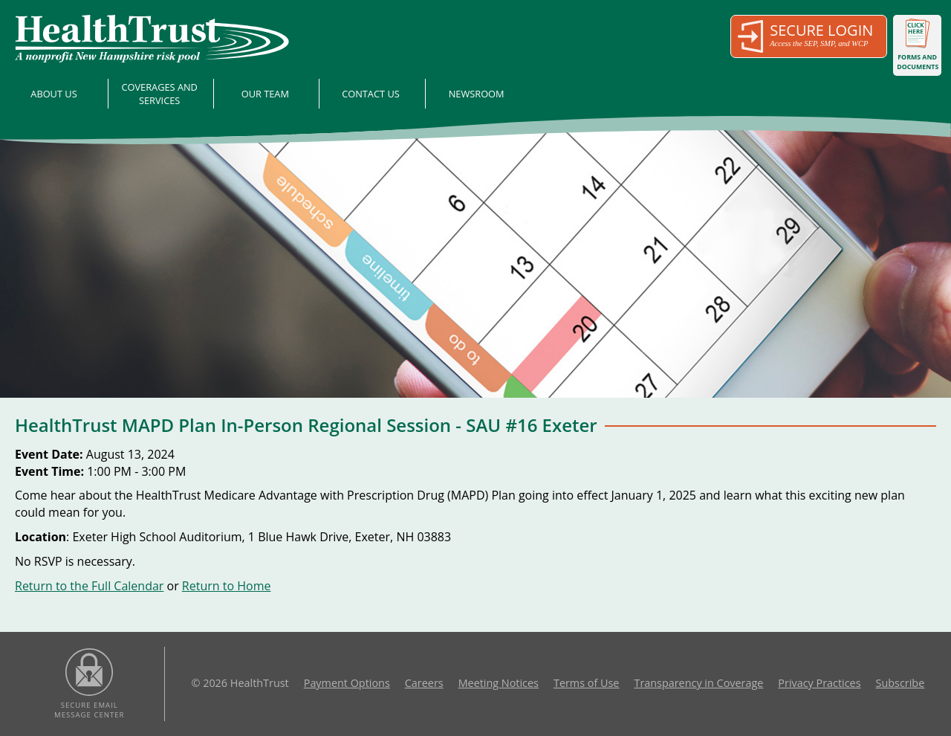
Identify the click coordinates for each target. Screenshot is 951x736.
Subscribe (900, 683)
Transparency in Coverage (698, 683)
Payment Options (347, 683)
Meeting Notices (498, 683)
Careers (424, 683)
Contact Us (371, 93)
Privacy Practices (819, 683)
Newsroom (476, 93)
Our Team (265, 93)
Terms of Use (586, 683)
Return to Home (226, 586)
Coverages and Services (159, 93)
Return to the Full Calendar (89, 586)
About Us (53, 93)
